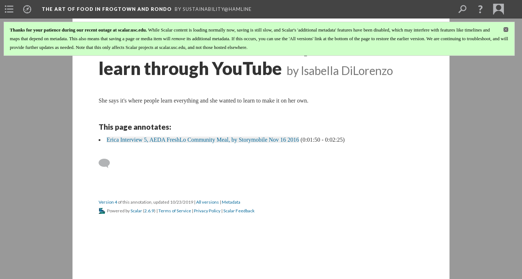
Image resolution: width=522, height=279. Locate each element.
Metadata (231, 202)
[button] (480, 9)
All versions (207, 202)
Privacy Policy (207, 210)
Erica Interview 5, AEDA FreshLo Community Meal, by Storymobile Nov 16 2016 (203, 140)
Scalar (136, 210)
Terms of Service (174, 210)
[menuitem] (9, 9)
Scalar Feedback (238, 210)
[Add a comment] (107, 163)
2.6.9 (149, 210)
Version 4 (108, 202)
